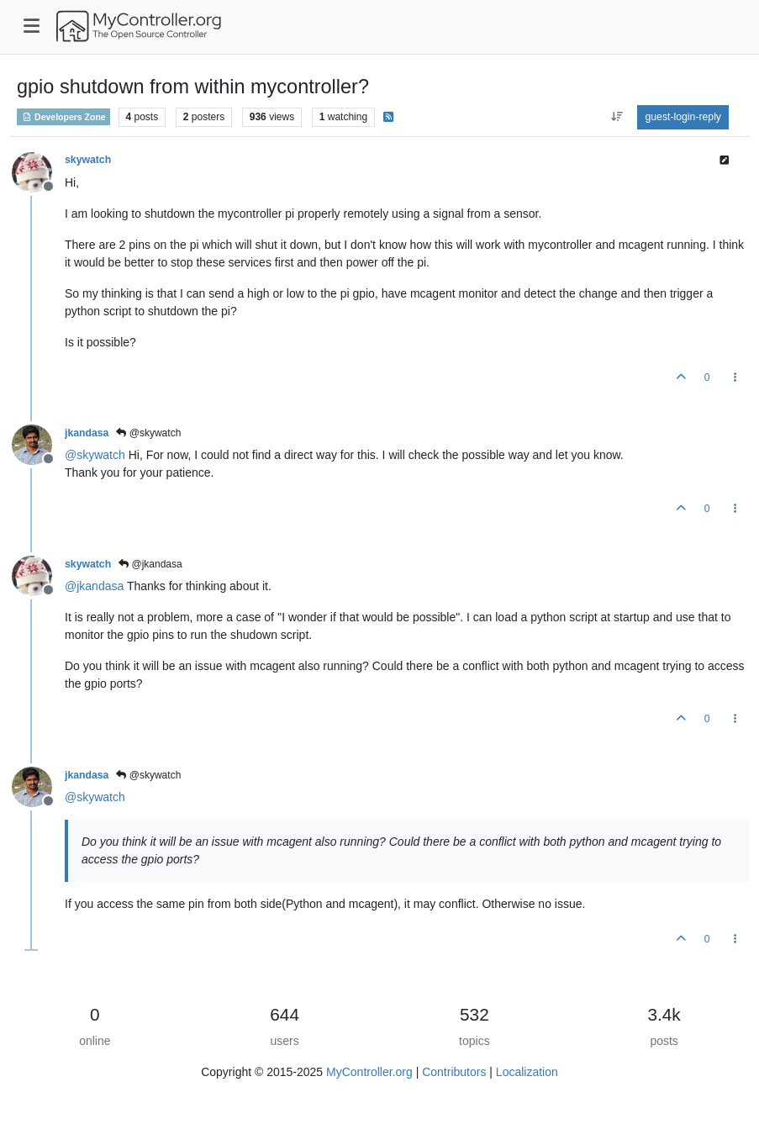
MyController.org (369, 1072)
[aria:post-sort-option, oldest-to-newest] (616, 117)
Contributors (454, 1072)
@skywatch (148, 433)
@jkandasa (150, 564)
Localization (527, 1072)
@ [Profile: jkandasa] (94, 586)
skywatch (88, 160)
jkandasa (86, 433)
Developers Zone (63, 117)
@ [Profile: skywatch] (95, 455)
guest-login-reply (683, 117)
